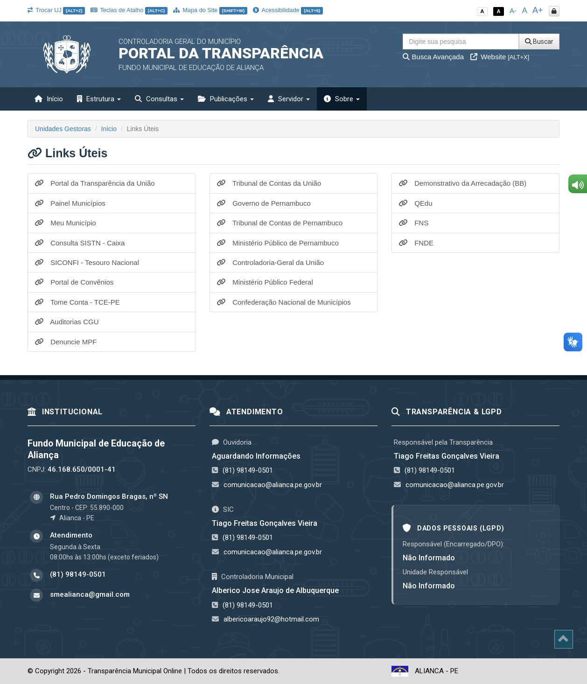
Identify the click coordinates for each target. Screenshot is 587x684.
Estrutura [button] (99, 99)
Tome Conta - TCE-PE (77, 302)
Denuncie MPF (66, 342)
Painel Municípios (70, 203)
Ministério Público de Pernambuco (278, 243)
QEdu (416, 203)
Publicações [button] (226, 99)
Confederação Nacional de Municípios (284, 302)
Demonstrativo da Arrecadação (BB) (462, 183)
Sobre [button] (342, 99)
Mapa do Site (210, 10)
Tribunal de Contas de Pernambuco (279, 223)
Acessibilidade (288, 10)
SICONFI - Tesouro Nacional (87, 262)
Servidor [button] (289, 99)
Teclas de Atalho (129, 10)
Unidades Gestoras (63, 129)
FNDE (416, 243)
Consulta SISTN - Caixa (80, 243)
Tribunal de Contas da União (269, 183)
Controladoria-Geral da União (270, 262)
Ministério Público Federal (265, 282)
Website (499, 57)
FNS (413, 223)
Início (49, 99)
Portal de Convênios (74, 282)
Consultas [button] (159, 99)
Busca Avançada (433, 57)
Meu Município (65, 223)
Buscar (539, 41)
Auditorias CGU (67, 322)
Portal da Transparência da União (95, 183)
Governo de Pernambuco (264, 203)
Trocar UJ (56, 10)
